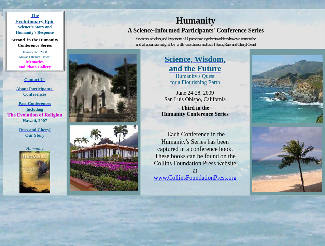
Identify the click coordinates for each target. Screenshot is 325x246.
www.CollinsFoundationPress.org (195, 177)
